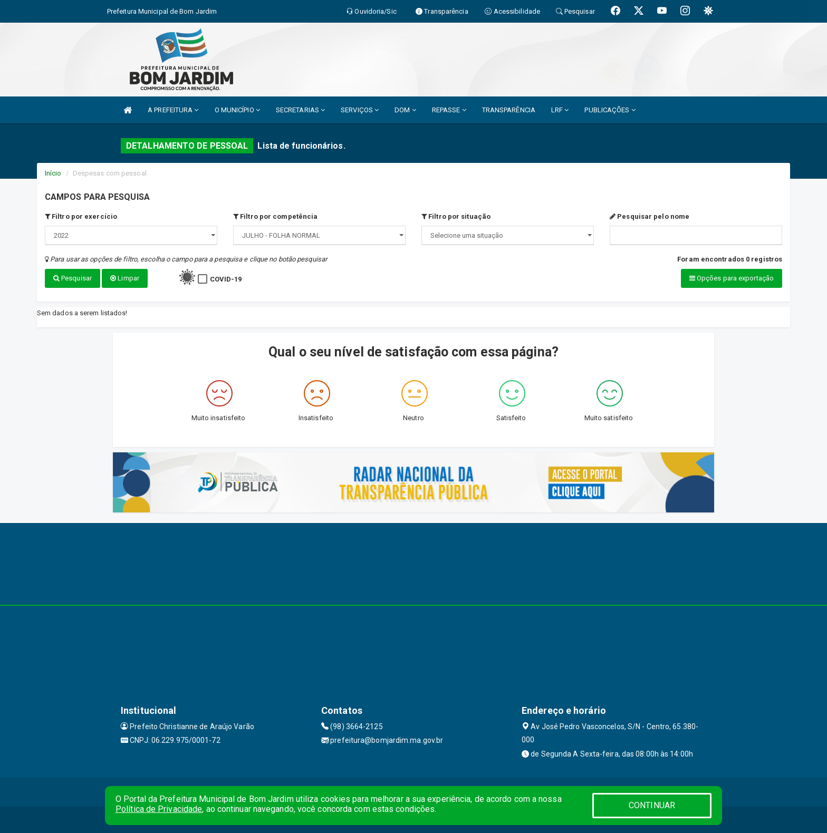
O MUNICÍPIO (237, 110)
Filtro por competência (275, 216)
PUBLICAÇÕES (609, 110)
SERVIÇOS (360, 110)
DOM (405, 110)
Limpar (124, 278)
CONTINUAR (652, 805)
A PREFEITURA (173, 110)
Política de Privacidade (159, 809)
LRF (560, 110)
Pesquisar (72, 278)
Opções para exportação (731, 278)
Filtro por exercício (81, 216)
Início (53, 173)
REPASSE (449, 110)
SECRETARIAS (300, 110)
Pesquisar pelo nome (649, 216)
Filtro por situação (456, 216)
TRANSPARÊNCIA (508, 110)
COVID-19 (226, 279)
